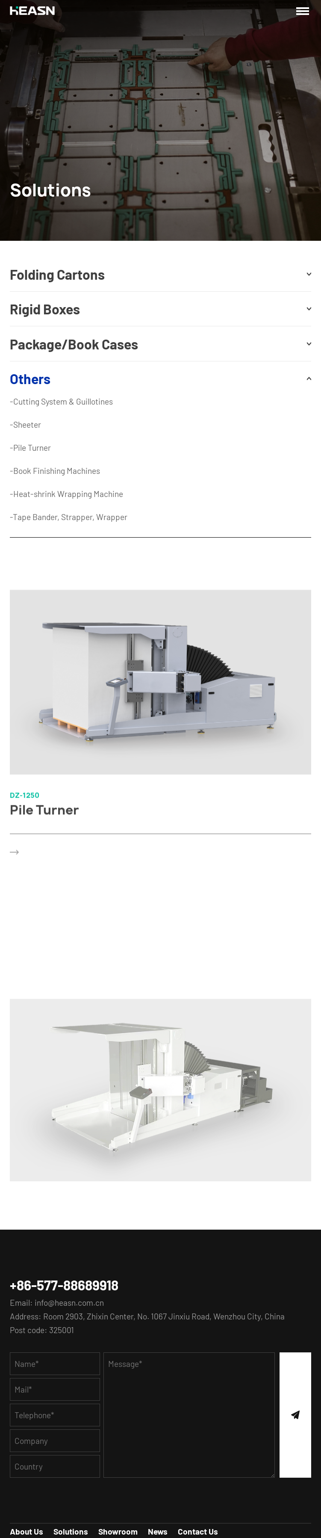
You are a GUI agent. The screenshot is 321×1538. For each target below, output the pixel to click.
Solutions (70, 1531)
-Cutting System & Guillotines (61, 401)
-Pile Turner (30, 448)
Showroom (118, 1531)
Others (30, 378)
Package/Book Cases (74, 344)
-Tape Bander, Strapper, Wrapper (68, 517)
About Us (26, 1531)
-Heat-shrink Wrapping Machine (66, 494)
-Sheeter (25, 424)
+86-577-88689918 (64, 1285)
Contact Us (198, 1531)
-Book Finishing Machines (55, 471)
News (158, 1531)
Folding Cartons (57, 274)
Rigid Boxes (45, 309)
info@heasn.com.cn (69, 1302)
